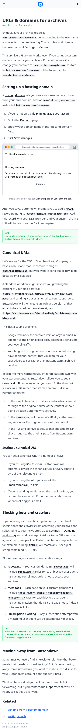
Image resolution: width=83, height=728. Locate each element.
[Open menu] (3, 4)
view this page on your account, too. (54, 198)
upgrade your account (57, 113)
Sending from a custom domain (28, 709)
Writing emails (17, 716)
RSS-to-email (34, 464)
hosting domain (15, 95)
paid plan (36, 113)
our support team (51, 687)
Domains (25, 120)
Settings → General (37, 47)
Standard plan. (26, 25)
